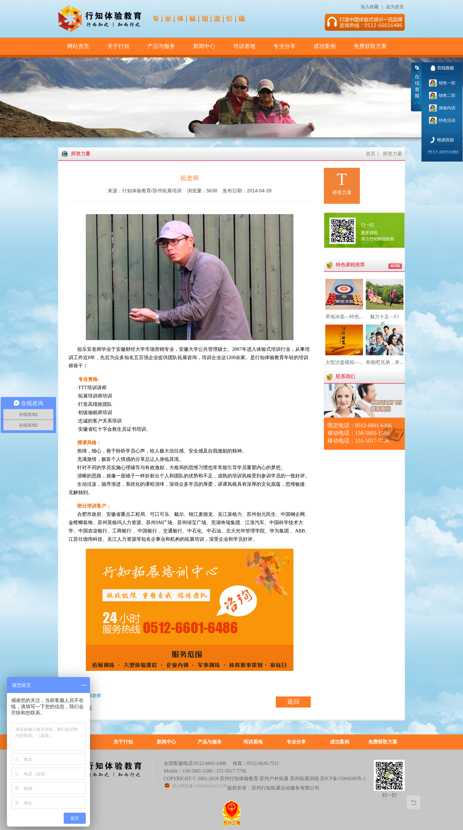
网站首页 (78, 46)
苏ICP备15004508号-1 (342, 778)
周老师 (94, 695)
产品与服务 (161, 46)
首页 (370, 153)
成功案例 (325, 46)
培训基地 (244, 46)
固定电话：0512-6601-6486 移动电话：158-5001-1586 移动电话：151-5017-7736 (359, 433)
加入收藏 (370, 6)
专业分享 (284, 46)
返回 (293, 701)
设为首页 (395, 6)
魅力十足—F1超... (384, 317)
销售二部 (446, 95)
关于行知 (118, 46)
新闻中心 (204, 46)
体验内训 (446, 108)
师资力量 (392, 153)
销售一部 (446, 83)
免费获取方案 (370, 46)
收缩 (416, 86)
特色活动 (446, 120)
